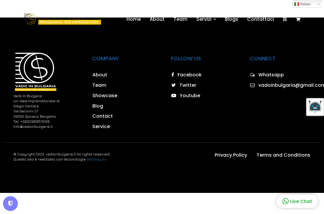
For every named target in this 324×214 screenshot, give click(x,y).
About (157, 19)
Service (101, 126)
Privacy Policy (231, 155)
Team (180, 19)
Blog (97, 106)
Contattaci (260, 19)
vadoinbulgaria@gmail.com (280, 85)
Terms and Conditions (283, 155)
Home (134, 19)
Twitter (183, 85)
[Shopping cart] (298, 19)
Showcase (104, 95)
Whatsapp (267, 74)
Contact (102, 116)
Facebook (186, 74)
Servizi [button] (206, 19)
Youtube (185, 95)
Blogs (231, 19)
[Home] (62, 19)
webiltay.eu (96, 159)
